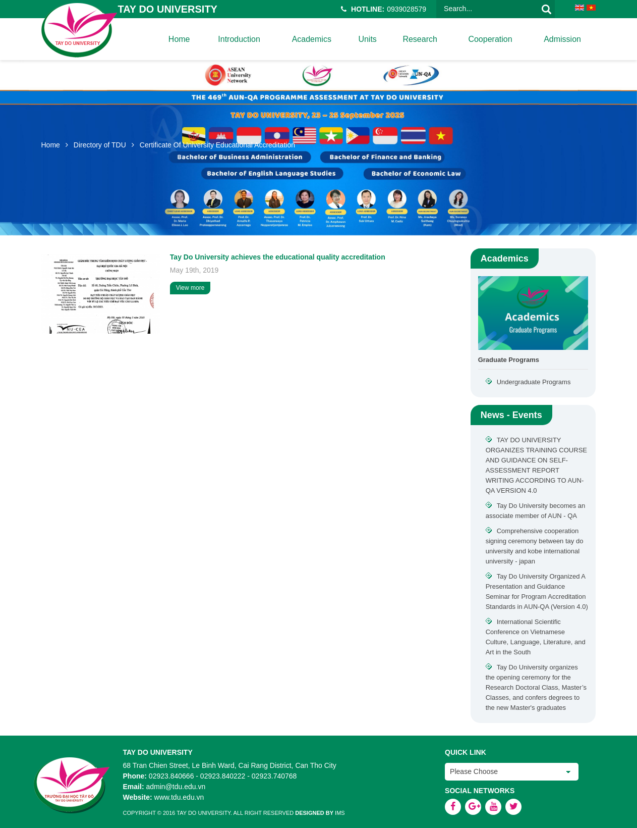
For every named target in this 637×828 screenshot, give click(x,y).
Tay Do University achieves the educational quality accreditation (277, 257)
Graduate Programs (508, 360)
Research (419, 39)
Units (367, 39)
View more (190, 287)
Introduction (239, 39)
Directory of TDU (100, 145)
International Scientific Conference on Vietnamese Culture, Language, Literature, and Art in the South (536, 637)
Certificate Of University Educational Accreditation (217, 145)
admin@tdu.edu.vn (175, 787)
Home (50, 145)
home (179, 39)
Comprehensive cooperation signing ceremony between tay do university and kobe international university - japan (535, 546)
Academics (311, 39)
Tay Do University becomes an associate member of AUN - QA (536, 511)
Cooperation (490, 39)
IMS (340, 813)
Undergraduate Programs (534, 382)
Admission (562, 39)
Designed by (314, 813)
